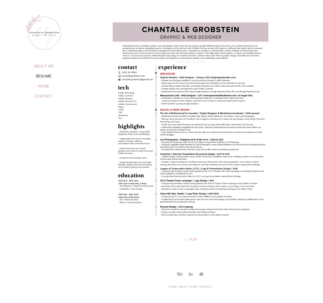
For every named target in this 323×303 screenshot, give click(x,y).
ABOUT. (183, 287)
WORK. (194, 287)
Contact (44, 96)
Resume (44, 76)
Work (43, 86)
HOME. (173, 287)
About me (44, 66)
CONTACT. (205, 287)
